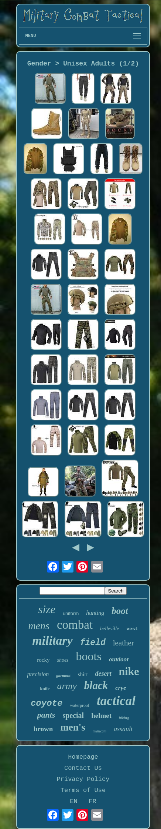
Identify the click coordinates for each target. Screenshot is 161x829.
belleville (109, 628)
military (52, 640)
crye (120, 687)
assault (123, 729)
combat (75, 624)
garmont (63, 675)
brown (43, 729)
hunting (95, 613)
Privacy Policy (83, 779)
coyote (46, 703)
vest (132, 629)
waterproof (79, 705)
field (93, 643)
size (46, 609)
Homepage (83, 757)
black (96, 685)
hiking (124, 717)
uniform (71, 613)
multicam (99, 731)
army (66, 686)
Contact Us (83, 768)
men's (72, 727)
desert (103, 673)
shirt (83, 674)
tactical (116, 701)
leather (123, 642)
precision (38, 674)
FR (92, 801)
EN (73, 801)
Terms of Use (83, 790)
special (73, 715)
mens (38, 625)
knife (44, 688)
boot (120, 611)
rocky (43, 660)
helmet (101, 715)
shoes (62, 660)
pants (46, 714)
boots (89, 656)
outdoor (119, 659)
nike (129, 671)
